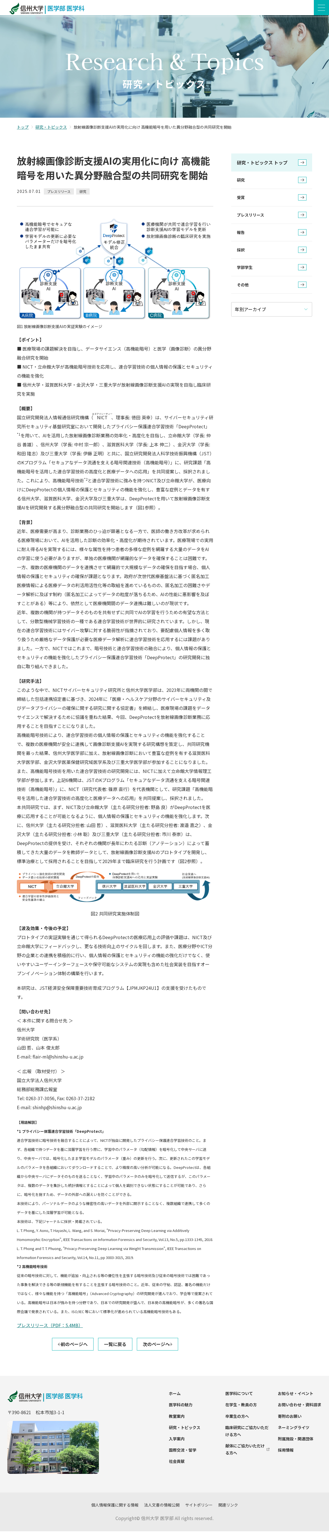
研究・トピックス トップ (272, 164)
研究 (272, 182)
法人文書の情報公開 (162, 1506)
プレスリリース (272, 217)
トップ (23, 129)
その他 (272, 287)
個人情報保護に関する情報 (115, 1506)
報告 (272, 234)
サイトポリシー (199, 1506)
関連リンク (228, 1506)
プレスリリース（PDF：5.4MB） (50, 1327)
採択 (272, 252)
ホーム (175, 1395)
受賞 (272, 199)
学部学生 (272, 269)
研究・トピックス (51, 129)
